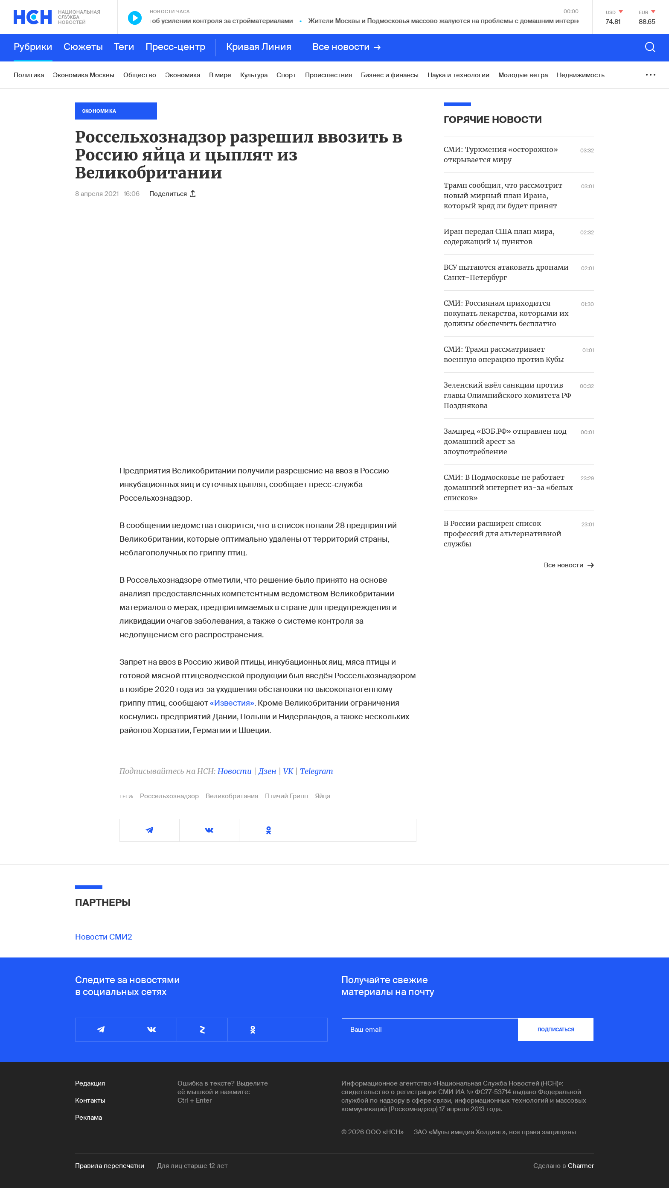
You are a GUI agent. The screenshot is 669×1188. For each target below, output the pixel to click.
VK (288, 771)
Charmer (581, 1166)
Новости (235, 771)
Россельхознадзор (169, 796)
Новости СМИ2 (103, 937)
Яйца (322, 796)
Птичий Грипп (286, 796)
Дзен (267, 771)
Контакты (90, 1100)
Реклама (88, 1117)
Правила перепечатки (109, 1166)
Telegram (316, 771)
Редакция (90, 1083)
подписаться (556, 1030)
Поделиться (172, 194)
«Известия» (232, 703)
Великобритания (232, 796)
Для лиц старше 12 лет (192, 1166)
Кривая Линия (258, 47)
